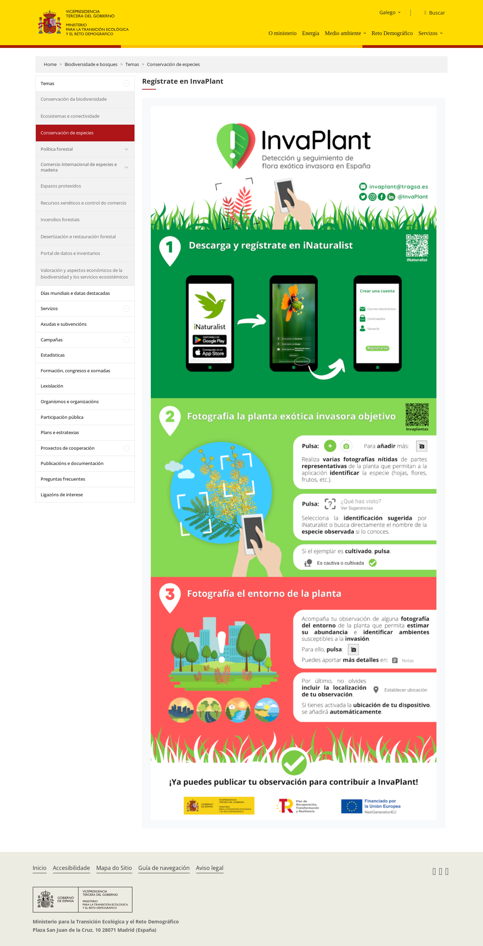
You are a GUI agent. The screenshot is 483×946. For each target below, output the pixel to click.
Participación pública (62, 417)
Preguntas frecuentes (63, 479)
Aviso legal (209, 868)
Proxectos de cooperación (68, 448)
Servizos (427, 33)
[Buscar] (432, 12)
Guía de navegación (164, 868)
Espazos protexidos (61, 186)
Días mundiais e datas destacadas (75, 293)
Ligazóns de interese (62, 494)
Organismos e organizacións (70, 401)
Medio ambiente (343, 33)
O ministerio (282, 33)
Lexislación (52, 386)
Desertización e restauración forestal (78, 236)
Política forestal (57, 149)
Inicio (40, 868)
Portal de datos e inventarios (70, 253)
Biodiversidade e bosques (91, 64)
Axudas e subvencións (64, 324)
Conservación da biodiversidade (74, 99)
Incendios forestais (60, 219)
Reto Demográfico (392, 33)
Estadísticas (53, 355)
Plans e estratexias (60, 432)
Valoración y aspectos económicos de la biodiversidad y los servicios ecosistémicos (84, 273)
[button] (365, 33)
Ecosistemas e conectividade (70, 116)
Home (50, 64)
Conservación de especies (173, 64)
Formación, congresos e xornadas (75, 370)
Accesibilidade (71, 868)
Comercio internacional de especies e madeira (79, 167)
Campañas (52, 340)
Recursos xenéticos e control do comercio (83, 203)
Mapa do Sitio (114, 868)
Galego (387, 12)
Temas (132, 64)
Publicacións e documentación (72, 463)
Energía (310, 33)
